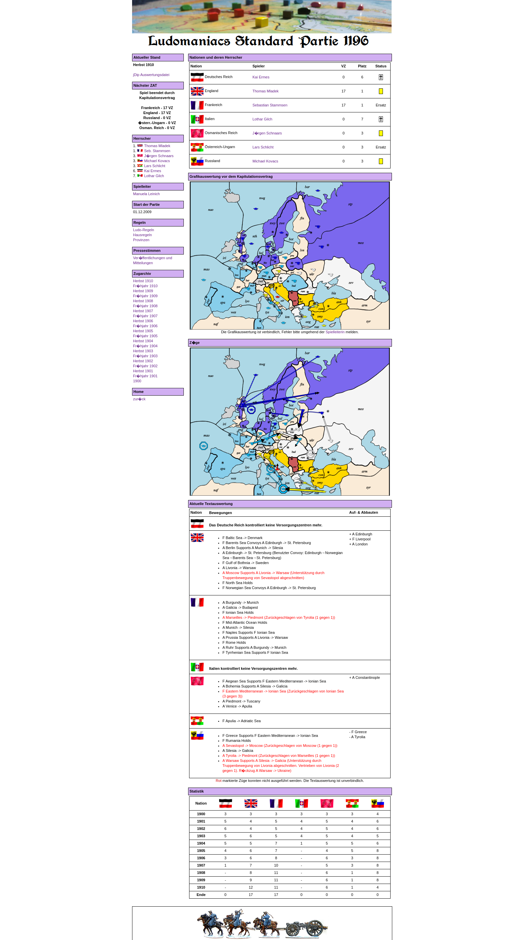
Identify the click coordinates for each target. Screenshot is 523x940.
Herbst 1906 (143, 321)
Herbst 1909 (143, 291)
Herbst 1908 (143, 301)
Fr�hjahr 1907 (145, 316)
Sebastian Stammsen (270, 105)
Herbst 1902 (143, 361)
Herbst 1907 (143, 311)
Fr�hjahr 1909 (145, 296)
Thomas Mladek (157, 146)
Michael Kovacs (157, 161)
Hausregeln (142, 235)
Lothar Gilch (154, 176)
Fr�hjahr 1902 (145, 366)
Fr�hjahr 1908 (145, 306)
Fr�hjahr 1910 (145, 286)
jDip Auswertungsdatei (151, 75)
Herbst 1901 (143, 371)
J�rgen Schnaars (158, 156)
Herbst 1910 (143, 281)
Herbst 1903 (143, 351)
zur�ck (139, 399)
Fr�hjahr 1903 (145, 356)
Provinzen (141, 240)
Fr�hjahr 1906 (145, 326)
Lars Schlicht (154, 166)
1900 (137, 381)
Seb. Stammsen (157, 151)
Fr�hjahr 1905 (145, 336)
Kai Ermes (152, 171)
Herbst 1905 (143, 331)
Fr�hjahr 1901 (145, 376)
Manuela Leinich (146, 194)
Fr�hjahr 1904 (145, 346)
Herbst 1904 (143, 341)
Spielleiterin (335, 332)
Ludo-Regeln (143, 230)
